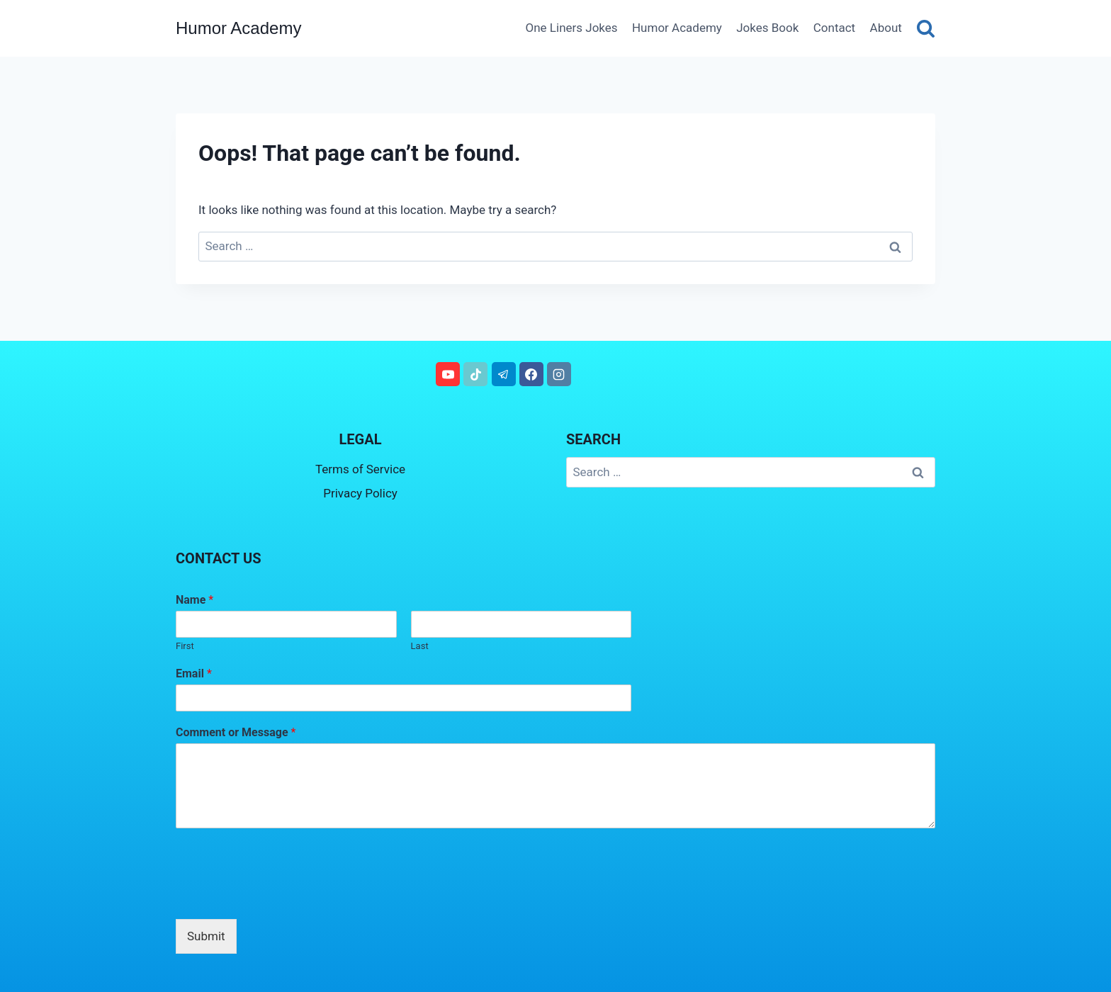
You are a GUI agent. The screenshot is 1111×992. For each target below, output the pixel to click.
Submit (206, 936)
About (886, 28)
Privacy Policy (360, 493)
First (185, 646)
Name (194, 600)
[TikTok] (475, 374)
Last (420, 646)
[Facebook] (531, 374)
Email (194, 673)
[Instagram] (559, 374)
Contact (834, 28)
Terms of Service (360, 469)
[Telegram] (504, 374)
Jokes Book (767, 28)
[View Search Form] (925, 28)
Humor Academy (677, 28)
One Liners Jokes (572, 28)
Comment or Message (235, 732)
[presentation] (283, 895)
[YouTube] (448, 374)
